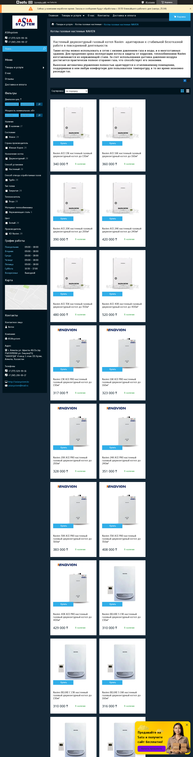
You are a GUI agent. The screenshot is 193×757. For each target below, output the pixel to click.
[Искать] (44, 49)
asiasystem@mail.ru (18, 385)
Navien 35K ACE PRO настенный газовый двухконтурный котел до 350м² (167, 391)
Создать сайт (40, 2)
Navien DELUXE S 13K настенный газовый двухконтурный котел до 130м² (120, 469)
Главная (53, 15)
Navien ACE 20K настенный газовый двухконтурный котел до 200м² (167, 156)
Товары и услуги (71, 15)
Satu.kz (110, 751)
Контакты (103, 15)
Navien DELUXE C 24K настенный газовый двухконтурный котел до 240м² (167, 626)
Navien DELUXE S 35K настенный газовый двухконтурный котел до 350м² (167, 704)
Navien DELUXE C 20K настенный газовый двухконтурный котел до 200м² (72, 626)
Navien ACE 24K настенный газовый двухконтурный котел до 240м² (72, 234)
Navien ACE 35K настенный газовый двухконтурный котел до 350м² (120, 233)
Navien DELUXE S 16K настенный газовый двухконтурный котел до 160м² (72, 547)
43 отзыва (150, 2)
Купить (63, 143)
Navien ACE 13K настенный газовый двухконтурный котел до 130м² (72, 155)
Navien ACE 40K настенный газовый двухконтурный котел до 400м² (167, 234)
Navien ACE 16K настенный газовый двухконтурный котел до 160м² (120, 155)
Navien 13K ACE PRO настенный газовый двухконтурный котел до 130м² (72, 312)
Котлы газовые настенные (88, 24)
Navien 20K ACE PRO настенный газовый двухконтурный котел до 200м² (167, 312)
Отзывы (9, 78)
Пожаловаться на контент (102, 754)
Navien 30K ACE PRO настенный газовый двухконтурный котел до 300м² (120, 391)
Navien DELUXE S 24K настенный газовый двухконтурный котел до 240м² (120, 626)
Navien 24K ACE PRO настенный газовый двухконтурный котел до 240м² (72, 391)
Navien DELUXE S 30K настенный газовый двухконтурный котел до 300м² (72, 704)
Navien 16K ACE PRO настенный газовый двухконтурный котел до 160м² (120, 312)
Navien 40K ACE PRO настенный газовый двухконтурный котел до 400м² (72, 469)
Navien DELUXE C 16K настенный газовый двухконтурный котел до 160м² (120, 547)
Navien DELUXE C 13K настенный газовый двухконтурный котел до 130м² (167, 469)
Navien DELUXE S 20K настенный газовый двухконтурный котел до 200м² (167, 547)
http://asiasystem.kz (18, 381)
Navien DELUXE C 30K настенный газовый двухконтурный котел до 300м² (120, 704)
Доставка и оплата (124, 15)
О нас (91, 15)
